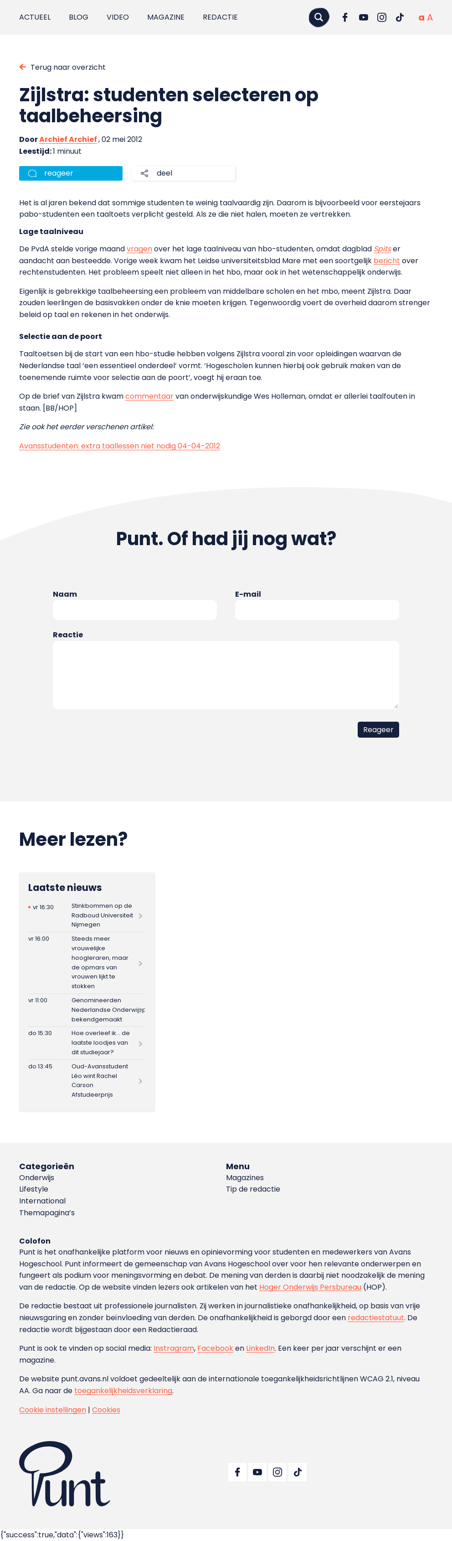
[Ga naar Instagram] (382, 17)
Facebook (215, 1348)
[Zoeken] (319, 17)
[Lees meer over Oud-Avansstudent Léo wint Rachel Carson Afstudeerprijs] (86, 1081)
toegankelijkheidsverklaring (123, 1390)
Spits (382, 249)
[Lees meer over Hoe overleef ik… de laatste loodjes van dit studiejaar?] (86, 1043)
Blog (78, 17)
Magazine (166, 17)
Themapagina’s (47, 1213)
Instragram (174, 1348)
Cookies (106, 1410)
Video (118, 17)
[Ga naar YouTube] (363, 17)
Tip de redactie (253, 1189)
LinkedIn (260, 1348)
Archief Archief (68, 139)
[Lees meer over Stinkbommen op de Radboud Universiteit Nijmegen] (86, 915)
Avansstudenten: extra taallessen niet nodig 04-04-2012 (119, 446)
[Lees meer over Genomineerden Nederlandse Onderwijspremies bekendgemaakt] (86, 1010)
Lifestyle (33, 1189)
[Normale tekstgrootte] (421, 17)
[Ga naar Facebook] (345, 17)
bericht (387, 260)
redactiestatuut (376, 1317)
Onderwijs (36, 1177)
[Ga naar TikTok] (400, 17)
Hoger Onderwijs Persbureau (310, 1287)
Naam (65, 594)
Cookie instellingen (52, 1410)
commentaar (149, 396)
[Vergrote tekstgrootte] (430, 17)
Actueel (35, 17)
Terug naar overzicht (68, 67)
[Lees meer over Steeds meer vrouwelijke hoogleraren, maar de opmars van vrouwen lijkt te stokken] (86, 963)
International (42, 1201)
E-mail (248, 594)
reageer (58, 173)
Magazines (245, 1177)
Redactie (220, 17)
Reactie (68, 635)
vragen (139, 249)
